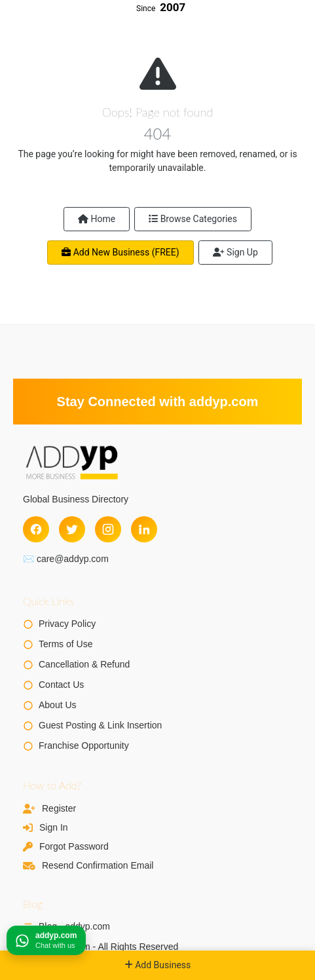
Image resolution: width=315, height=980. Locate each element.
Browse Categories (193, 219)
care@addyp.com (73, 559)
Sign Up (235, 252)
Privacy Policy (67, 623)
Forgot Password (74, 846)
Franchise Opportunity (84, 745)
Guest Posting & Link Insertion (100, 725)
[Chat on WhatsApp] (46, 940)
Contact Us (61, 684)
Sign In (53, 827)
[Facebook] (36, 529)
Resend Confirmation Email (97, 865)
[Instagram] (108, 529)
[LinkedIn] (144, 529)
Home (96, 219)
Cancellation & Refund (84, 664)
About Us (58, 705)
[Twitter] (72, 529)
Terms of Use (65, 644)
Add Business (157, 965)
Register (59, 808)
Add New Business (120, 252)
